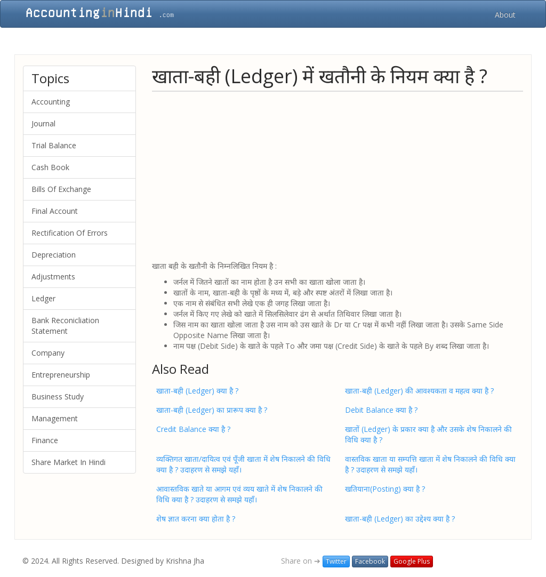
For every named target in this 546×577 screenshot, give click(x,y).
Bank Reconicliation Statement (65, 325)
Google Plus (412, 561)
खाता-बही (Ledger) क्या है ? (197, 391)
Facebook (370, 561)
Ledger (43, 298)
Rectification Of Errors (69, 233)
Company (48, 353)
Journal (43, 123)
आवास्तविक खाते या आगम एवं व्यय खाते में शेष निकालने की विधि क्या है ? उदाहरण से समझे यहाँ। (239, 494)
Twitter (336, 561)
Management (54, 418)
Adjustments (53, 276)
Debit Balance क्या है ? (381, 410)
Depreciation (53, 255)
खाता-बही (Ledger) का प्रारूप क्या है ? (211, 410)
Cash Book (50, 167)
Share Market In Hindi (68, 462)
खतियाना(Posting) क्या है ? (385, 489)
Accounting (50, 102)
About (505, 15)
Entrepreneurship (60, 375)
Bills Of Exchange (61, 189)
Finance (44, 440)
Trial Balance (53, 145)
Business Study (57, 396)
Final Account (54, 211)
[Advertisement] (337, 175)
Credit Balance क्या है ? (193, 429)
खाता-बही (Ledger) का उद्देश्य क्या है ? (400, 519)
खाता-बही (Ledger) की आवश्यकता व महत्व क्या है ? (419, 391)
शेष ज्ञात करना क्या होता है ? (195, 519)
